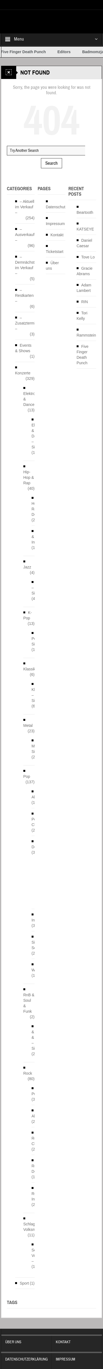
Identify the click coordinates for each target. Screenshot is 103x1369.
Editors (71, 52)
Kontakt (57, 235)
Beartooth (85, 212)
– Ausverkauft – (25, 234)
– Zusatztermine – (27, 323)
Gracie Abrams (85, 271)
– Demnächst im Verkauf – (25, 265)
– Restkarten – (24, 295)
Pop (26, 776)
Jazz (27, 567)
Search (51, 163)
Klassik (29, 669)
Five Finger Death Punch (30, 52)
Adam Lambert (84, 288)
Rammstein (86, 335)
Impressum (55, 223)
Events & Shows (23, 348)
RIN (84, 302)
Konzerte (22, 373)
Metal (28, 725)
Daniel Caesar (84, 243)
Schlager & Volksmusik (33, 1227)
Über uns (52, 266)
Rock (27, 1073)
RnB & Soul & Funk (28, 1003)
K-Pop (27, 615)
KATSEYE (85, 229)
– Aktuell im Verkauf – (24, 207)
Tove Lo (88, 257)
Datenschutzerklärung (64, 207)
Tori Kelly (82, 316)
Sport (24, 1283)
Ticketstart (54, 251)
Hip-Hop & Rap (28, 477)
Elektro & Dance (29, 399)
